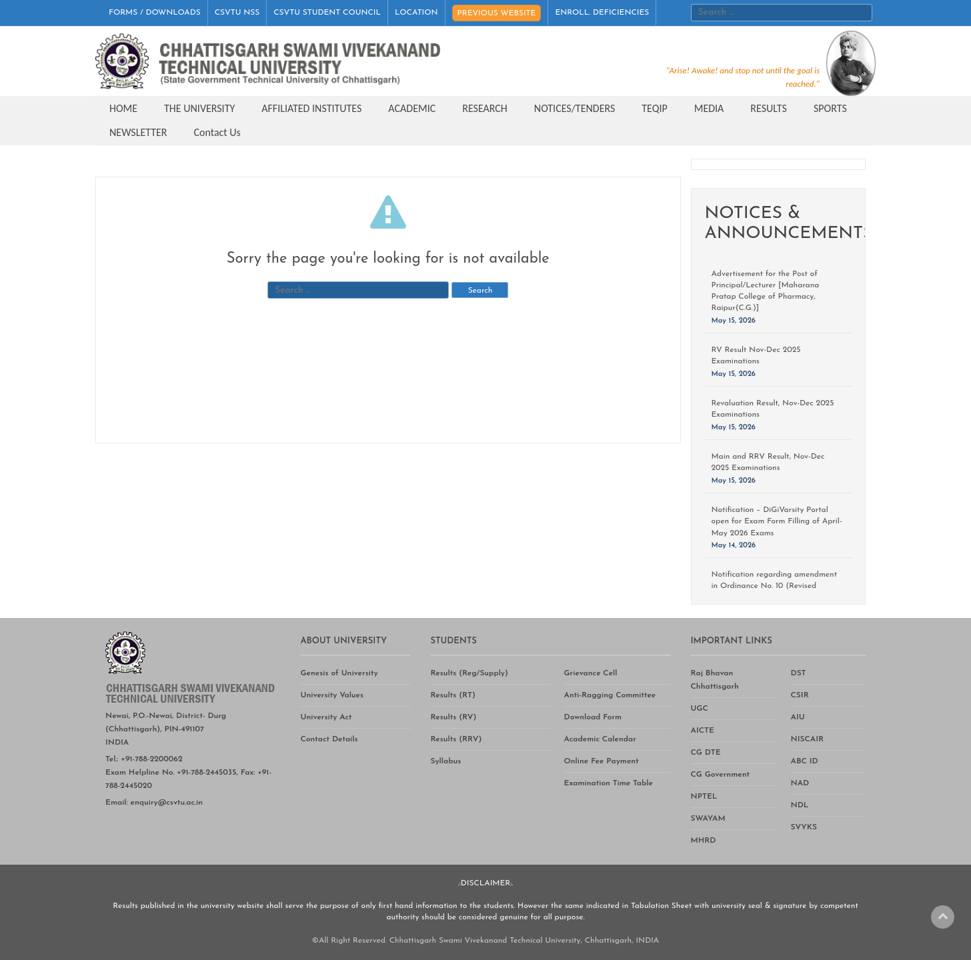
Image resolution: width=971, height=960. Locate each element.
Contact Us (217, 132)
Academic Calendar (600, 739)
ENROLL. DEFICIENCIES (602, 13)
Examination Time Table (608, 783)
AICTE (702, 731)
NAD (800, 783)
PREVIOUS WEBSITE (496, 13)
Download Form (593, 717)
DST (798, 673)
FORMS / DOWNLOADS (155, 13)
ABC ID (804, 761)
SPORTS (830, 108)
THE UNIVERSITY (199, 108)
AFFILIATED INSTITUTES (311, 108)
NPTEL (704, 797)
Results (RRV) (456, 739)
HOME (123, 108)
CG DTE (706, 753)
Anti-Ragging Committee (610, 695)
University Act (326, 717)
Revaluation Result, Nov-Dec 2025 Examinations (773, 409)
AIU (798, 717)
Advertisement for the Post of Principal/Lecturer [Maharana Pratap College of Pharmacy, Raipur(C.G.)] (766, 291)
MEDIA (709, 108)
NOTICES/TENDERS (574, 108)
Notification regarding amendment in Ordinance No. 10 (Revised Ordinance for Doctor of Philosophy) (777, 586)
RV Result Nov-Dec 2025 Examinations (756, 355)
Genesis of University (339, 673)
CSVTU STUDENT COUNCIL (327, 13)
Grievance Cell (591, 673)
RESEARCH (485, 108)
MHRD (703, 841)
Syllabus (446, 761)
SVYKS (804, 827)
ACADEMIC (411, 108)
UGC (699, 709)
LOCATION (416, 13)
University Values (332, 695)
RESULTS (768, 108)
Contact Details (329, 739)
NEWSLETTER (138, 132)
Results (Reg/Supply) (469, 673)
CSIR (800, 695)
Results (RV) (454, 717)
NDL (800, 805)
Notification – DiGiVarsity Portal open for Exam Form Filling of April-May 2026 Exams (777, 521)
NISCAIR (807, 739)
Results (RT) (453, 695)
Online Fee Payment (601, 761)
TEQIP (654, 108)
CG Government (720, 775)
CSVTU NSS (237, 13)
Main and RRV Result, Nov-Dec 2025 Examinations (768, 462)
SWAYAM (708, 819)
